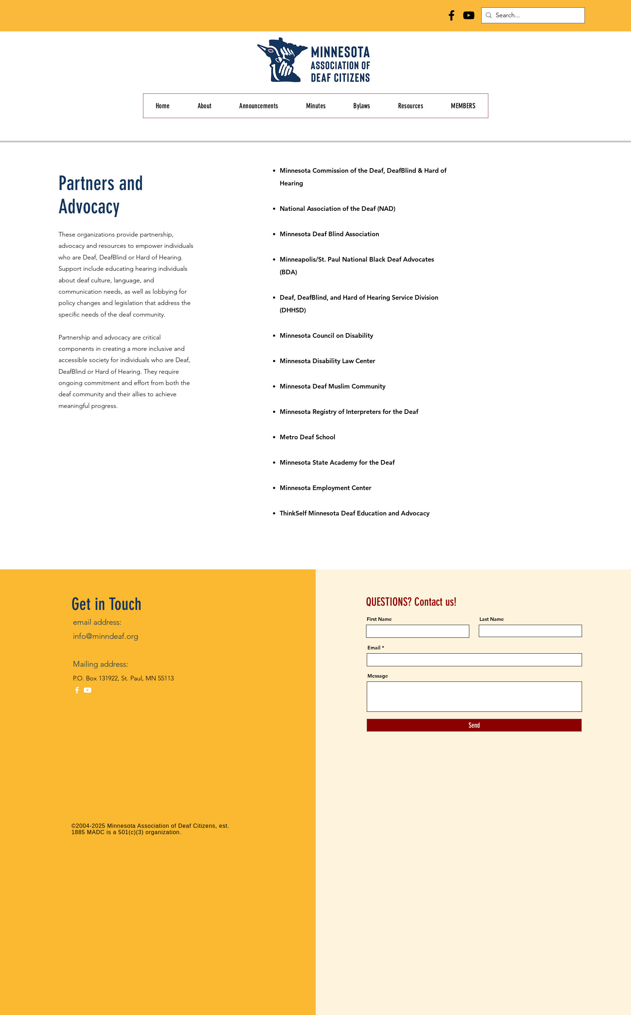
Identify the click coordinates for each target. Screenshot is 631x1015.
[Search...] (533, 15)
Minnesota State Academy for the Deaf (337, 462)
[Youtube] (87, 690)
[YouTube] (469, 15)
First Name (379, 619)
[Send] (474, 725)
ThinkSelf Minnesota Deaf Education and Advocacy (354, 513)
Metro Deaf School (308, 437)
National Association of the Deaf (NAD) (337, 208)
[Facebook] (451, 15)
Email (374, 647)
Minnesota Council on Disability (327, 335)
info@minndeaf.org (105, 636)
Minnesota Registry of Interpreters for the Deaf (350, 412)
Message (377, 675)
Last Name (492, 619)
